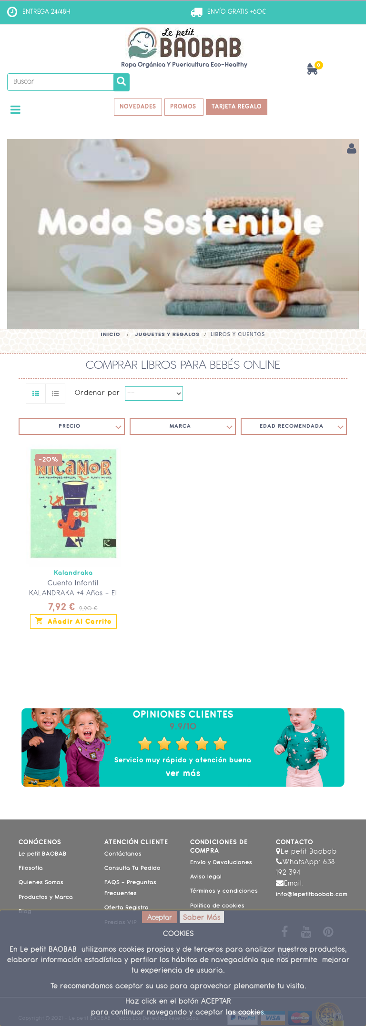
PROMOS (184, 107)
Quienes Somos (41, 883)
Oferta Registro (126, 909)
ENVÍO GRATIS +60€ (236, 12)
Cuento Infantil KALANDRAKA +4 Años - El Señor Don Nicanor (73, 595)
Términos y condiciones (224, 892)
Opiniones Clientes (183, 715)
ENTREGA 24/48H (46, 12)
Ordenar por (97, 394)
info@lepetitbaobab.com (311, 895)
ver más (183, 774)
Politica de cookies (217, 906)
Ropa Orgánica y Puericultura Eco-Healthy (184, 65)
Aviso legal (206, 878)
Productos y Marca (46, 898)
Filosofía (31, 869)
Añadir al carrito (73, 621)
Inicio (110, 335)
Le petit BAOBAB (43, 854)
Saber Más (202, 918)
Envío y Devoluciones (221, 863)
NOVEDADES (136, 107)
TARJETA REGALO (239, 107)
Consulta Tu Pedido (132, 869)
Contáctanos (123, 854)
